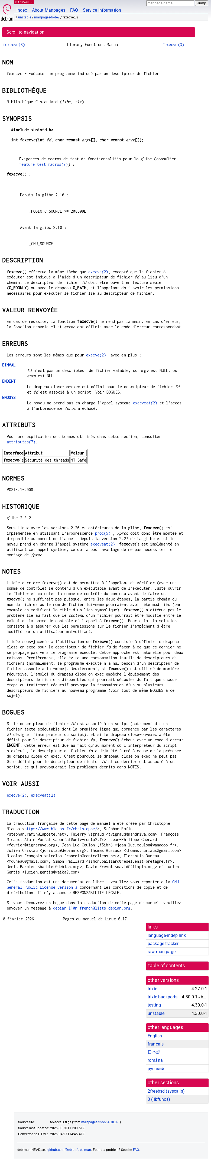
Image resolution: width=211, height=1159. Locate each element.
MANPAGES (24, 2)
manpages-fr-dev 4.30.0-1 (100, 1122)
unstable (24, 17)
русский (156, 1068)
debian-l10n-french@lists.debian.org (91, 908)
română (155, 1060)
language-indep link (167, 935)
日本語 (154, 1052)
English (155, 1035)
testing (154, 1005)
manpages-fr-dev (46, 17)
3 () (159, 1099)
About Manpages (48, 10)
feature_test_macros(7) (43, 164)
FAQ (74, 10)
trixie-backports (162, 996)
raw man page (162, 951)
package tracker (163, 943)
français (156, 1044)
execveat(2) (145, 403)
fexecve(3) (14, 44)
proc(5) (103, 533)
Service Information (102, 10)
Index (22, 10)
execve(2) (98, 272)
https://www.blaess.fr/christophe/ (60, 828)
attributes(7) (21, 442)
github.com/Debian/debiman (69, 1150)
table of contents (166, 965)
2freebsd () (166, 1091)
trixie (152, 988)
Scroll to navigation (25, 32)
